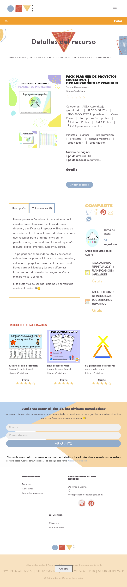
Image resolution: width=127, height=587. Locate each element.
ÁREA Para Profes (79, 126)
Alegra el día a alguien (23, 370)
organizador (75, 147)
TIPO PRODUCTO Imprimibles (86, 118)
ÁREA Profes (103, 126)
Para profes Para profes (94, 122)
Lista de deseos (56, 532)
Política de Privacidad (77, 465)
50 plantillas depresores (100, 370)
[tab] (19, 212)
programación (105, 139)
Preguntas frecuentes (32, 498)
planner (85, 139)
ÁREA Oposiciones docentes (85, 130)
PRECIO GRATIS (98, 114)
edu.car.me (98, 373)
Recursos (21, 58)
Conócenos (27, 493)
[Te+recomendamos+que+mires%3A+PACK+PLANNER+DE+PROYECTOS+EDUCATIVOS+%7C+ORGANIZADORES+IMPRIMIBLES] (96, 217)
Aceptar (63, 568)
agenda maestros (99, 143)
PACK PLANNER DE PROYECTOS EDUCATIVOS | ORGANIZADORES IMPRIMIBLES (89, 82)
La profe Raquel (25, 373)
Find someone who (58, 370)
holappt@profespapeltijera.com (85, 499)
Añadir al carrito (79, 189)
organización (97, 147)
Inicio (11, 58)
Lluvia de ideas (81, 91)
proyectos (76, 143)
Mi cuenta (54, 528)
